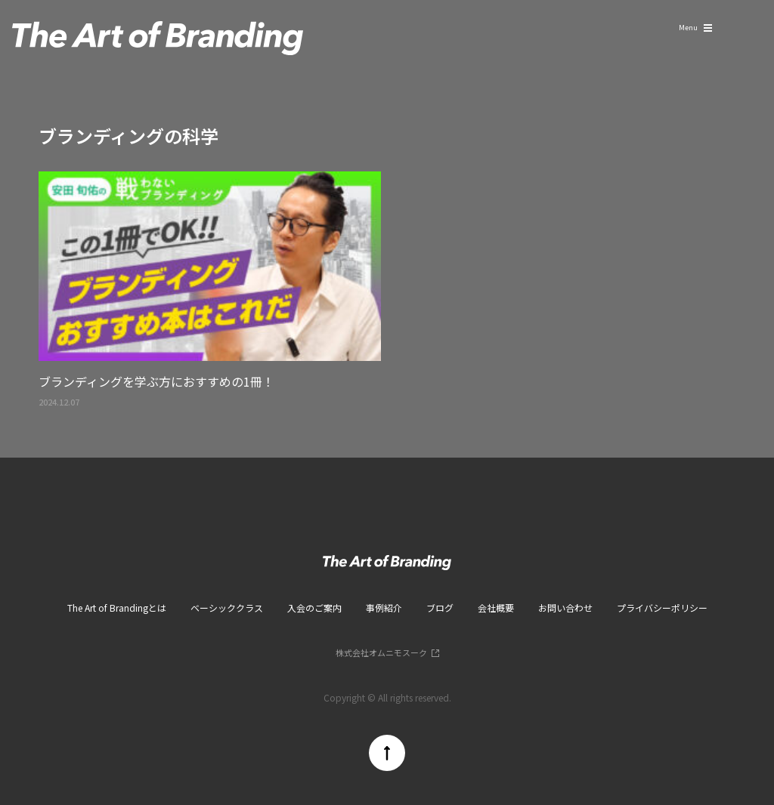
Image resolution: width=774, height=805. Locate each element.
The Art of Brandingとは (116, 607)
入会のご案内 (314, 607)
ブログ (440, 607)
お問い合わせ (565, 607)
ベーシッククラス (226, 607)
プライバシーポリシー (662, 607)
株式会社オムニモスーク (381, 652)
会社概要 (496, 607)
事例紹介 (384, 607)
